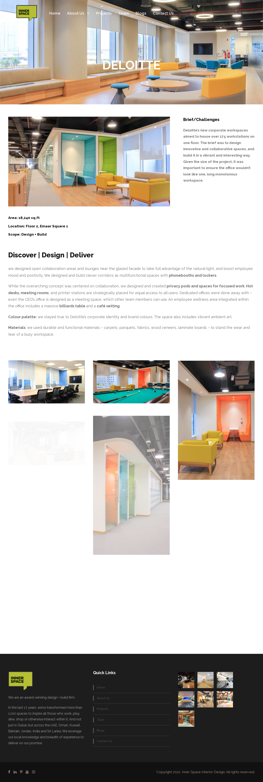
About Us (75, 13)
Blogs (141, 13)
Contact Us (163, 13)
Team (123, 13)
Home (54, 13)
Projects (104, 13)
